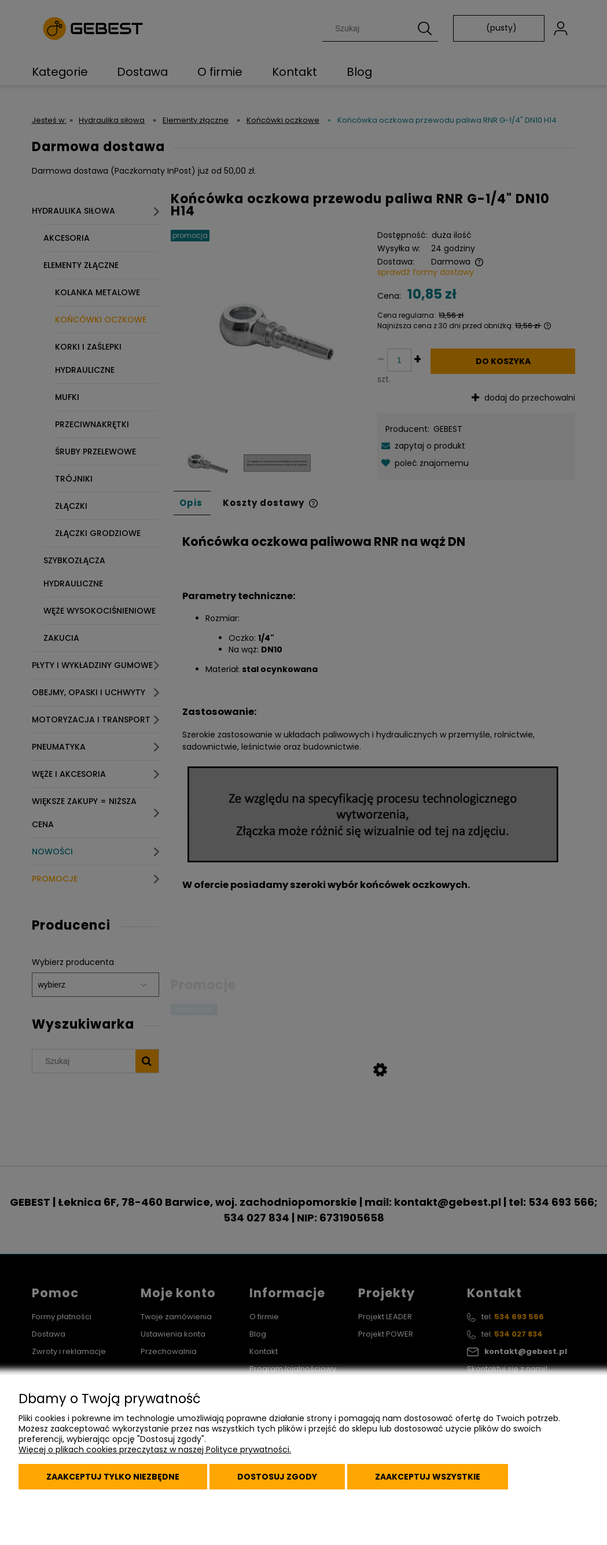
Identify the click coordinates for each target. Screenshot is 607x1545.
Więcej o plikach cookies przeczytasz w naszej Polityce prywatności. (155, 1449)
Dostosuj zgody (277, 1476)
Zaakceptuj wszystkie (427, 1476)
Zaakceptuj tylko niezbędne (112, 1476)
